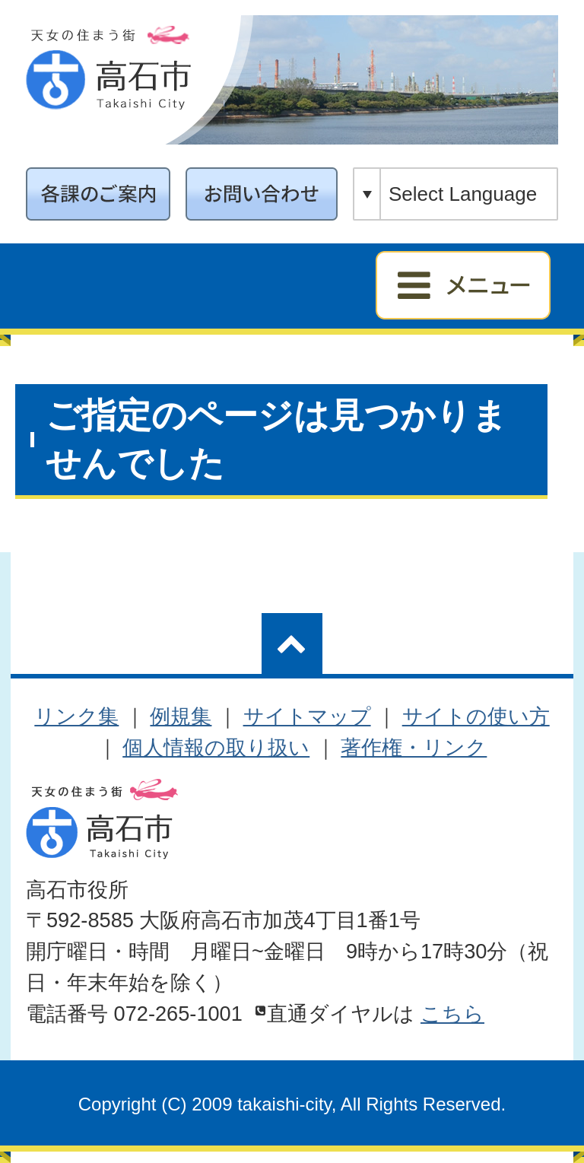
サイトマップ (307, 716)
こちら (452, 1013)
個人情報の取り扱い (215, 747)
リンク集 (76, 716)
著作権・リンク (414, 747)
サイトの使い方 (476, 716)
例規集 (180, 716)
